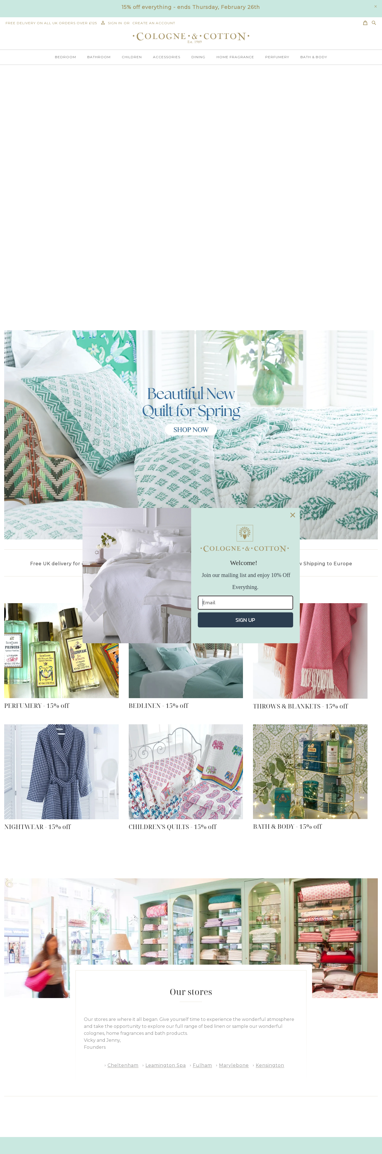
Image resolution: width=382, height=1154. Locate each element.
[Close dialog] (293, 515)
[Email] (245, 603)
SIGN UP (245, 620)
